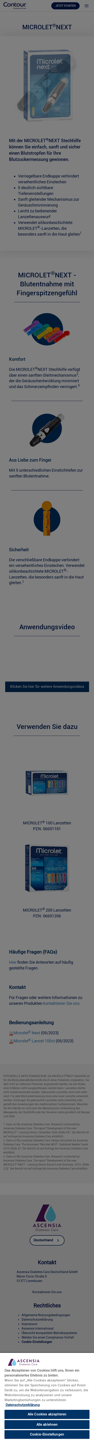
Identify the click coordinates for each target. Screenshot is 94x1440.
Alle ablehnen (47, 1425)
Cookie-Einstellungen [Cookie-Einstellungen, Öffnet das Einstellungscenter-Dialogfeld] (47, 1434)
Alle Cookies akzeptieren (47, 1414)
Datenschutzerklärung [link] (23, 1405)
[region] (47, 1396)
